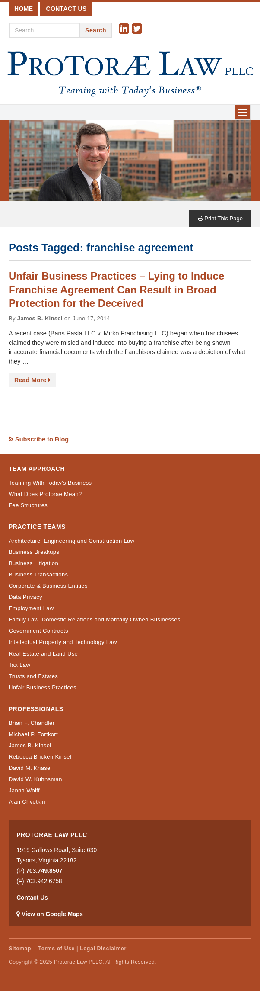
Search (95, 30)
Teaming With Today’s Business (50, 482)
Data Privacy (25, 597)
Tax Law (19, 665)
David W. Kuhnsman (35, 779)
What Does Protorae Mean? (45, 494)
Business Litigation (33, 563)
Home (23, 8)
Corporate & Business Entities (48, 585)
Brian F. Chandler (31, 723)
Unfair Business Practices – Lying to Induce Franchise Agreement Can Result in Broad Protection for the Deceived (116, 289)
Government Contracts (38, 630)
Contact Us (66, 8)
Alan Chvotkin (27, 801)
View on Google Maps (52, 914)
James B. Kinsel (30, 745)
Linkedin (125, 29)
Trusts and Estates (33, 676)
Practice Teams (37, 527)
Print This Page (220, 218)
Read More (32, 379)
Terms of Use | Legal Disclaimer (82, 949)
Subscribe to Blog (39, 439)
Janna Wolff (24, 790)
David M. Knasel (30, 768)
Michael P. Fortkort (33, 734)
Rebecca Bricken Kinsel (40, 756)
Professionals (36, 709)
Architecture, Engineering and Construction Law (71, 540)
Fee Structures (28, 505)
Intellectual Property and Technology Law (63, 642)
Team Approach (37, 469)
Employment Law (31, 608)
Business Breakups (34, 552)
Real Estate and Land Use (43, 653)
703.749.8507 (44, 871)
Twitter (138, 29)
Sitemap (20, 949)
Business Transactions (38, 574)
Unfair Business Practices (42, 687)
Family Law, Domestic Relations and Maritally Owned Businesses (95, 619)
